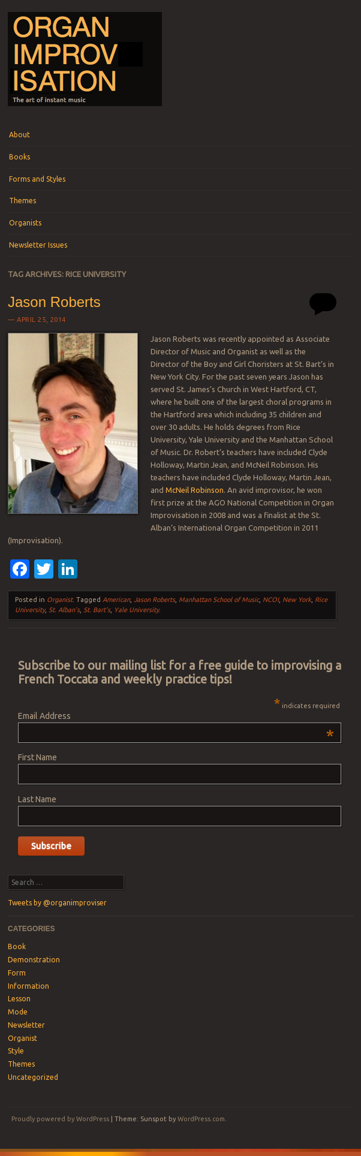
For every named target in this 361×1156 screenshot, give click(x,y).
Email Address (175, 716)
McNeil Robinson (195, 490)
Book (17, 946)
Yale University (136, 609)
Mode (18, 1012)
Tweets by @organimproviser (57, 903)
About (19, 135)
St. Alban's (64, 609)
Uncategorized (33, 1077)
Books (19, 157)
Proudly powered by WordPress (60, 1118)
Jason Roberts (54, 302)
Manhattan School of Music (219, 599)
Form (17, 973)
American (116, 599)
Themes (22, 200)
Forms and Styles (37, 179)
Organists (25, 223)
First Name (37, 757)
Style (16, 1051)
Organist (60, 599)
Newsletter (26, 1025)
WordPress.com (201, 1118)
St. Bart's (96, 609)
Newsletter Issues (38, 245)
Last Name (37, 799)
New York (296, 599)
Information (28, 986)
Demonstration (34, 960)
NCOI (271, 599)
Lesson (19, 999)
